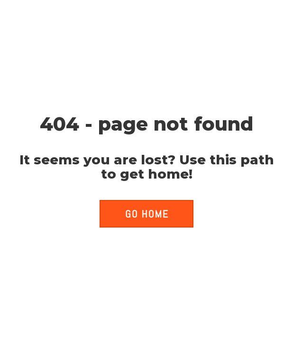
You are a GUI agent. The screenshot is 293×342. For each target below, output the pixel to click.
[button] (146, 214)
